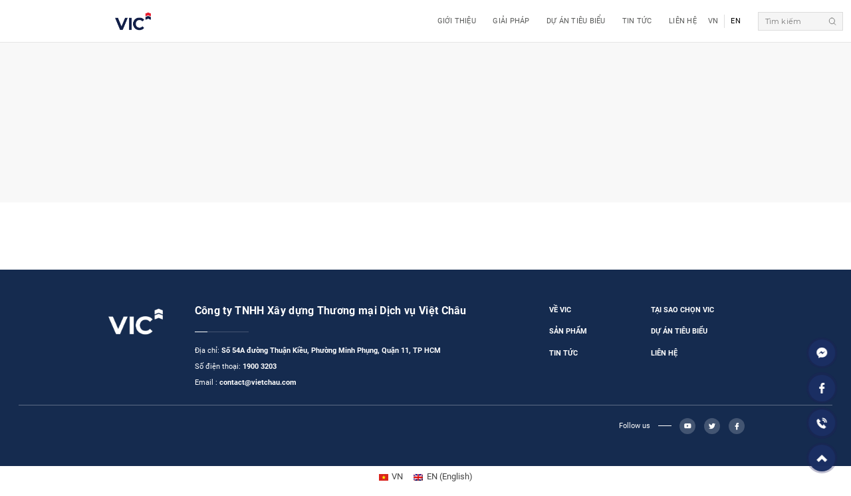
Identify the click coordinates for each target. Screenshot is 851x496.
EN (736, 21)
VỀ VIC (560, 310)
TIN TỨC (563, 353)
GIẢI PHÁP (511, 21)
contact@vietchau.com (258, 382)
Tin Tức (637, 21)
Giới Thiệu (456, 21)
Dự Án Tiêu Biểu (576, 21)
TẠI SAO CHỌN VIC (682, 310)
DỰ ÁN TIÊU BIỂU (679, 331)
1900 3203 (260, 366)
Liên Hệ (683, 21)
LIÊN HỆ (664, 353)
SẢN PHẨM (568, 331)
